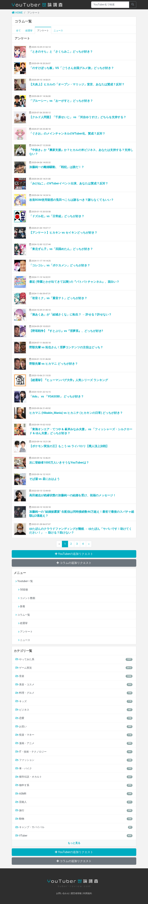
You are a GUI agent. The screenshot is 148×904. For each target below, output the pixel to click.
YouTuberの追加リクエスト (74, 554)
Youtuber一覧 (24, 581)
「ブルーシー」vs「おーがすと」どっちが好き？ (61, 100)
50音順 (23, 589)
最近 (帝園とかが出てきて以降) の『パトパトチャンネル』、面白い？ (74, 281)
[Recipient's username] (110, 4)
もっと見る (74, 843)
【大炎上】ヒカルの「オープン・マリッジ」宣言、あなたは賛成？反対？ (77, 84)
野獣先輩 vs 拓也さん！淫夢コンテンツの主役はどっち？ (66, 347)
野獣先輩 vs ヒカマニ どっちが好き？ (53, 363)
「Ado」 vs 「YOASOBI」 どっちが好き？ (56, 396)
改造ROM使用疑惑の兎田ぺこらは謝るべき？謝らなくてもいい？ (71, 200)
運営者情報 (76, 893)
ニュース (58, 30)
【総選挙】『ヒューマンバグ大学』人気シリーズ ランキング (68, 380)
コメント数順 (26, 598)
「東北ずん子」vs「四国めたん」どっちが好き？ (61, 249)
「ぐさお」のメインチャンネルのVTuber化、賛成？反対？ (67, 133)
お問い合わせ (62, 893)
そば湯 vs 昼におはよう (44, 479)
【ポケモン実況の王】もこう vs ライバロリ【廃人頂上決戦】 (69, 446)
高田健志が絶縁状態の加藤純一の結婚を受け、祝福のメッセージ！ (72, 495)
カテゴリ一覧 (23, 651)
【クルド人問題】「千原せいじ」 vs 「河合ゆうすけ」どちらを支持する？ (77, 117)
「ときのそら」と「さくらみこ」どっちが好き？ (61, 51)
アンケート (43, 30)
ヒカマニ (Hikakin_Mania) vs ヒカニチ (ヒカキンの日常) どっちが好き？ (76, 413)
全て (18, 30)
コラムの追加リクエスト (74, 563)
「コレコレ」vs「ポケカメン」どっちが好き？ (59, 265)
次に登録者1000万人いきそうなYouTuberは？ (59, 462)
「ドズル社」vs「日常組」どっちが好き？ (56, 216)
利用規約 (87, 893)
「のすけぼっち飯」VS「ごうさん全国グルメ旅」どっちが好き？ (71, 68)
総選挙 (28, 30)
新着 (21, 606)
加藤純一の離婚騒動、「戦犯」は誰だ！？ (56, 167)
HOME (17, 12)
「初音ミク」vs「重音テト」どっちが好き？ (58, 298)
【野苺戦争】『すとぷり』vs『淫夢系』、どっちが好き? (66, 331)
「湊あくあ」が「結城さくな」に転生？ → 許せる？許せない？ (70, 314)
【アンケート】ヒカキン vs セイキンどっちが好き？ (63, 232)
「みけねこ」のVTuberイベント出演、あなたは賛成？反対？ (68, 183)
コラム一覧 (23, 614)
